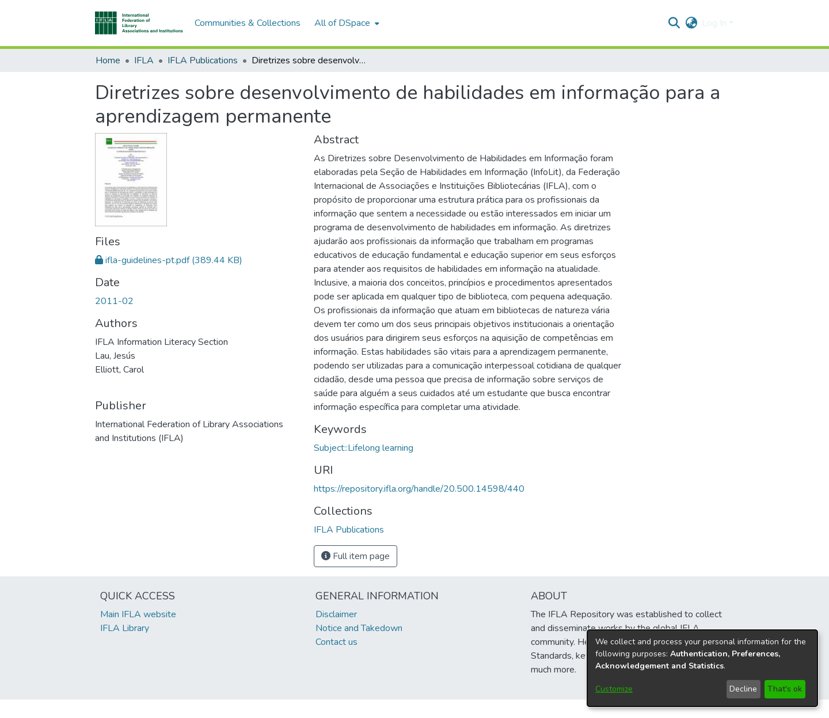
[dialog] (702, 668)
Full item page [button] (355, 556)
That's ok (784, 688)
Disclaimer (336, 614)
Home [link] (108, 60)
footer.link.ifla (363, 708)
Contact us (336, 642)
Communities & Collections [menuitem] (248, 23)
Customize (614, 688)
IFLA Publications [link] (203, 60)
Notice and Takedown (358, 628)
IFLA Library (124, 628)
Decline (743, 688)
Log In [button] (715, 23)
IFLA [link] (144, 60)
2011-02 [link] (114, 301)
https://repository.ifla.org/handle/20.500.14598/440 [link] (419, 489)
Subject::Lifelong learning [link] (363, 448)
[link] (168, 260)
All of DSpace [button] (342, 23)
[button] (139, 23)
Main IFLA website (138, 614)
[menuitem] (345, 23)
